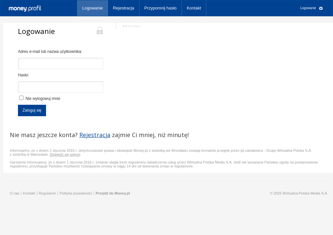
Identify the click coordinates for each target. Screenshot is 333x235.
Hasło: (23, 75)
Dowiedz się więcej (65, 154)
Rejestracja (123, 8)
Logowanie (92, 8)
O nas (14, 193)
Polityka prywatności (75, 193)
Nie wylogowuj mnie (39, 98)
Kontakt (194, 8)
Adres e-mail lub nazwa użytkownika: (50, 51)
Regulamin (47, 193)
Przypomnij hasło (160, 8)
